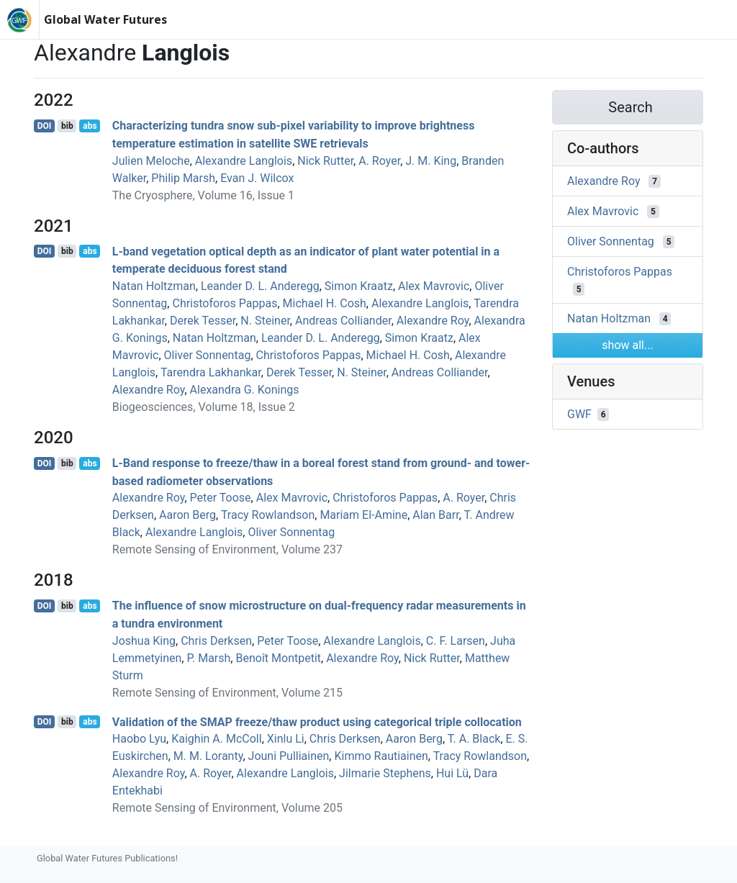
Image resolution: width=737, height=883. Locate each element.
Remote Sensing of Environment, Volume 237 (227, 549)
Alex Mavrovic (433, 286)
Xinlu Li (285, 739)
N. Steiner (265, 320)
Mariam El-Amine (363, 515)
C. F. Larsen (455, 641)
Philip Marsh (183, 178)
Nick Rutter (325, 161)
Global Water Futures (105, 19)
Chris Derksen (216, 641)
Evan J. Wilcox (257, 178)
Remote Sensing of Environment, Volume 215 (227, 692)
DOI (44, 126)
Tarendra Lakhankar (210, 372)
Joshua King (144, 641)
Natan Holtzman (154, 286)
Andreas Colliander (343, 320)
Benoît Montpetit (278, 658)
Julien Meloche (151, 161)
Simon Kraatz (359, 286)
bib (67, 126)
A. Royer (379, 161)
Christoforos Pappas (224, 303)
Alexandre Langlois (243, 161)
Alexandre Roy (433, 320)
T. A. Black (474, 739)
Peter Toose (220, 497)
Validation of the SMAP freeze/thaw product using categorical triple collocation (317, 721)
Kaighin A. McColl (216, 739)
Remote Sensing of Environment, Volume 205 (227, 808)
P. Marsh (208, 658)
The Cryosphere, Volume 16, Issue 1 (203, 195)
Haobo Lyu (139, 739)
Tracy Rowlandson (268, 515)
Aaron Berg (187, 515)
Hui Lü (452, 773)
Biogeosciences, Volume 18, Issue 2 (203, 407)
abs (89, 126)
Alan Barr (435, 515)
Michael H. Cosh (324, 303)
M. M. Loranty (208, 756)
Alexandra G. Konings (244, 390)
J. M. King (430, 161)
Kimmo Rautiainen (381, 756)
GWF (579, 414)
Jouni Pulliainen (289, 756)
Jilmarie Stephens (385, 773)
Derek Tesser (202, 320)
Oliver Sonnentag (207, 355)
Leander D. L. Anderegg (260, 286)
